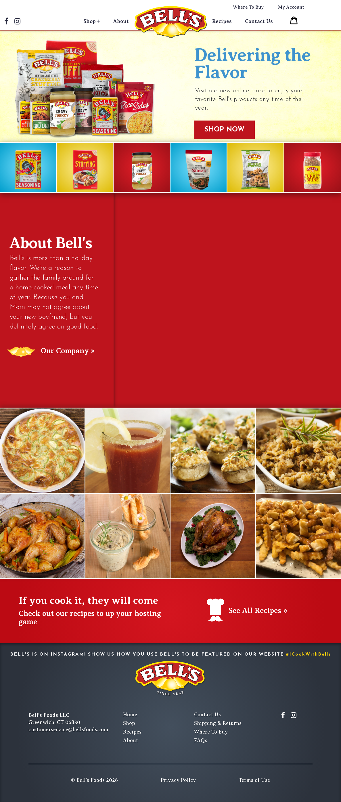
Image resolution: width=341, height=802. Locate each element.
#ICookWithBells (308, 654)
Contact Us (259, 21)
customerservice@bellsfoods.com (68, 729)
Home (130, 714)
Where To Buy (248, 7)
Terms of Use (254, 780)
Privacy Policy (178, 780)
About (121, 21)
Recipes (222, 21)
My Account (291, 7)
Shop (89, 21)
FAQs (200, 740)
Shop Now (224, 129)
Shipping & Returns (218, 723)
